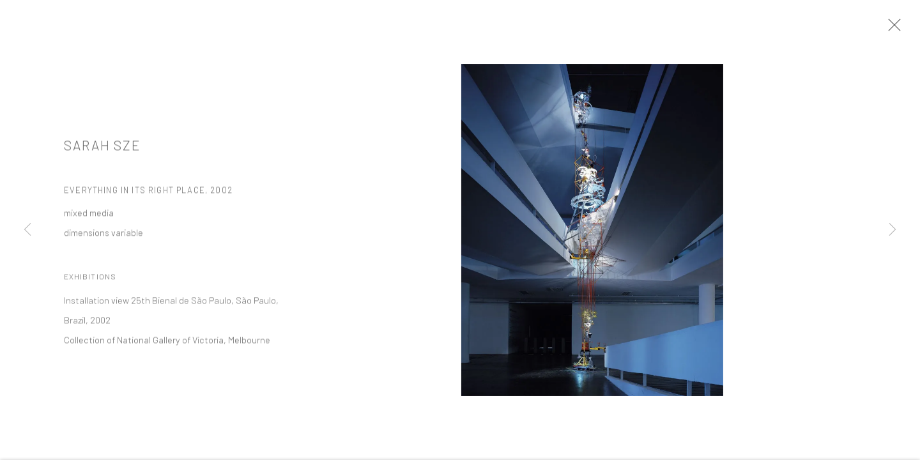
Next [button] (892, 230)
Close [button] (898, 28)
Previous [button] (27, 230)
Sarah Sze (102, 151)
